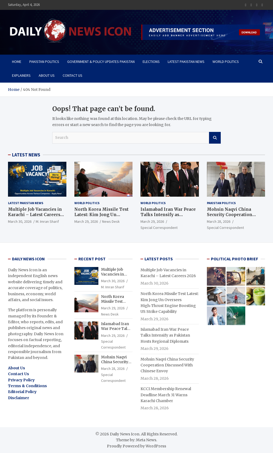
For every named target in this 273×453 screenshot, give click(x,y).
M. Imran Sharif (47, 221)
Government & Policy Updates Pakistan (101, 61)
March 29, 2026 (86, 221)
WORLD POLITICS (225, 61)
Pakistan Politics (44, 61)
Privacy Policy (21, 380)
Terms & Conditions (27, 385)
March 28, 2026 (218, 221)
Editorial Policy (22, 391)
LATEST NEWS (26, 155)
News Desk (111, 221)
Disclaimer (18, 397)
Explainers (21, 75)
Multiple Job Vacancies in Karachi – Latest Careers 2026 (35, 214)
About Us (47, 75)
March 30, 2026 (19, 221)
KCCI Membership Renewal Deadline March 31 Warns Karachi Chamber (165, 394)
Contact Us (72, 75)
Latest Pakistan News (186, 61)
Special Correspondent (159, 227)
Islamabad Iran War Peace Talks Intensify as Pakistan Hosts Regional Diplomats (168, 217)
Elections (151, 61)
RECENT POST (92, 258)
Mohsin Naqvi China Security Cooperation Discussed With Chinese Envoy (232, 217)
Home (16, 61)
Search (215, 138)
